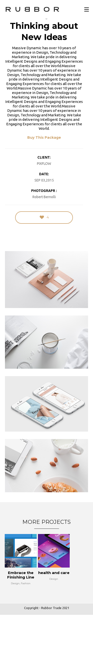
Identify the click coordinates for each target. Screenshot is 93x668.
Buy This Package (44, 137)
